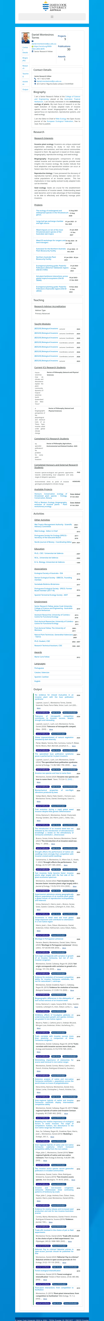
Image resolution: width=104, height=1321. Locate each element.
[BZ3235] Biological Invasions (46, 329)
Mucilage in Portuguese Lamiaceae (49, 939)
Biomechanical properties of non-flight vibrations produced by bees (54, 791)
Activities (25, 82)
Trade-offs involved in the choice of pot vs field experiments (54, 1231)
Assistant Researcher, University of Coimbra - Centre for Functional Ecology (52, 616)
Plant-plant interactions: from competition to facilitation (54, 1289)
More (38, 708)
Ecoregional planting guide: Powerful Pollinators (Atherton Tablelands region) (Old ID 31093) (52, 268)
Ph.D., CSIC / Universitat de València (48, 553)
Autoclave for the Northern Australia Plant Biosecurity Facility (51, 250)
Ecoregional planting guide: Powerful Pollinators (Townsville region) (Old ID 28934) (51, 289)
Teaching (26, 74)
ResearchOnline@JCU (70, 712)
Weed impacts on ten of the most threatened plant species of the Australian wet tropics (49, 232)
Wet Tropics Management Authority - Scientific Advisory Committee (53, 526)
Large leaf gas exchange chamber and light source (49, 222)
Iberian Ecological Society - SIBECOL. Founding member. (53, 579)
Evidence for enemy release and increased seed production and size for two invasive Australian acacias (54, 1211)
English (37, 681)
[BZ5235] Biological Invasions (46, 342)
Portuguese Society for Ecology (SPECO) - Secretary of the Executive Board (50, 537)
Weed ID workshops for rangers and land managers (50, 241)
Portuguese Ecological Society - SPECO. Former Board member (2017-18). (53, 590)
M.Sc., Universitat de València (46, 558)
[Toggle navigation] (52, 16)
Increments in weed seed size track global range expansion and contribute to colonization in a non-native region (54, 920)
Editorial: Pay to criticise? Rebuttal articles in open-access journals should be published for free (54, 1251)
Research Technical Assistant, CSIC (48, 646)
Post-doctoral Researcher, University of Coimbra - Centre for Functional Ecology (54, 622)
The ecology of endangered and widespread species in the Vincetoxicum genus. (52, 213)
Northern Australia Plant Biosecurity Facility (46, 258)
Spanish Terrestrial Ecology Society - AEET (51, 595)
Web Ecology (61, 119)
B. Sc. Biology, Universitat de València (49, 562)
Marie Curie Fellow (42, 657)
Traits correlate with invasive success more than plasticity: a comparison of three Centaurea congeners (54, 1038)
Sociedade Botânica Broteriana (46, 584)
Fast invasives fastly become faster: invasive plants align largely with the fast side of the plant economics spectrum (54, 875)
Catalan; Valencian (41, 672)
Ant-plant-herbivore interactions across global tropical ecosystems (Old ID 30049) (52, 278)
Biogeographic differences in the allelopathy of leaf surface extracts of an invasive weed (54, 999)
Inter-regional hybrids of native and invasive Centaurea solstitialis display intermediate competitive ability (54, 1102)
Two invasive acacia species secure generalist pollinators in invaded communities (54, 1170)
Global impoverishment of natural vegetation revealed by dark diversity (54, 738)
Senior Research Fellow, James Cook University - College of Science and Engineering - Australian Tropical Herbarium (53, 608)
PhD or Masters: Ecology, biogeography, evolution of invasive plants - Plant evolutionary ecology (50, 504)
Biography (25, 59)
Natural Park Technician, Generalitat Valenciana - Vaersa (53, 636)
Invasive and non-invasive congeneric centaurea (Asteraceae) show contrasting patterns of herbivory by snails (54, 1190)
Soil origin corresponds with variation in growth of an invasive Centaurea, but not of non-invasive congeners (54, 958)
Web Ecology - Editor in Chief (46, 531)
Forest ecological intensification (48, 1271)
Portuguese (39, 668)
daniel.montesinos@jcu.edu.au (44, 44)
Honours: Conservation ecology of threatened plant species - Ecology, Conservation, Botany (50, 496)
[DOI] (44, 729)
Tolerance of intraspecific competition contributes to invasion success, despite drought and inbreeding (54, 718)
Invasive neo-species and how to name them (53, 773)
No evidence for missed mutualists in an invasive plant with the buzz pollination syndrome (54, 697)
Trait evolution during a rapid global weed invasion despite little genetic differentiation (54, 810)
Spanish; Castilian (41, 677)
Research (25, 67)
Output (25, 89)
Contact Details (25, 50)
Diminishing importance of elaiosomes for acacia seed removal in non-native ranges (54, 1061)
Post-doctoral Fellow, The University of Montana (49, 629)
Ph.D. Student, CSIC (42, 641)
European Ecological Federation (60, 121)
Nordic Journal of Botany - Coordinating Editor (53, 542)
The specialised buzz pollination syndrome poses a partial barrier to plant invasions (54, 755)
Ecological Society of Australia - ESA (48, 573)
